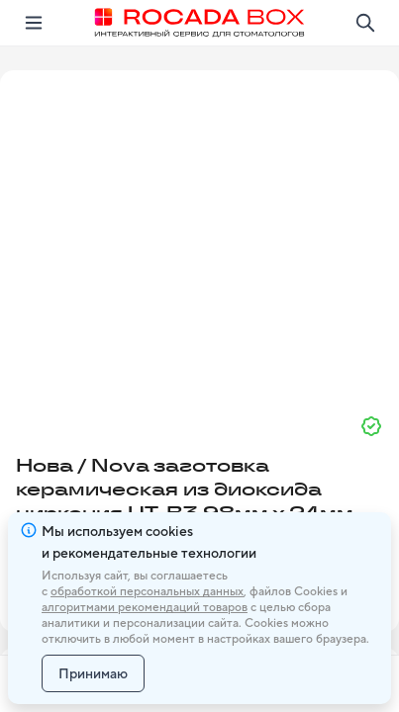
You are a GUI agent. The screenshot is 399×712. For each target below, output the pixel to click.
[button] (200, 234)
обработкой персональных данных (147, 591)
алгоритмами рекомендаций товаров (145, 607)
